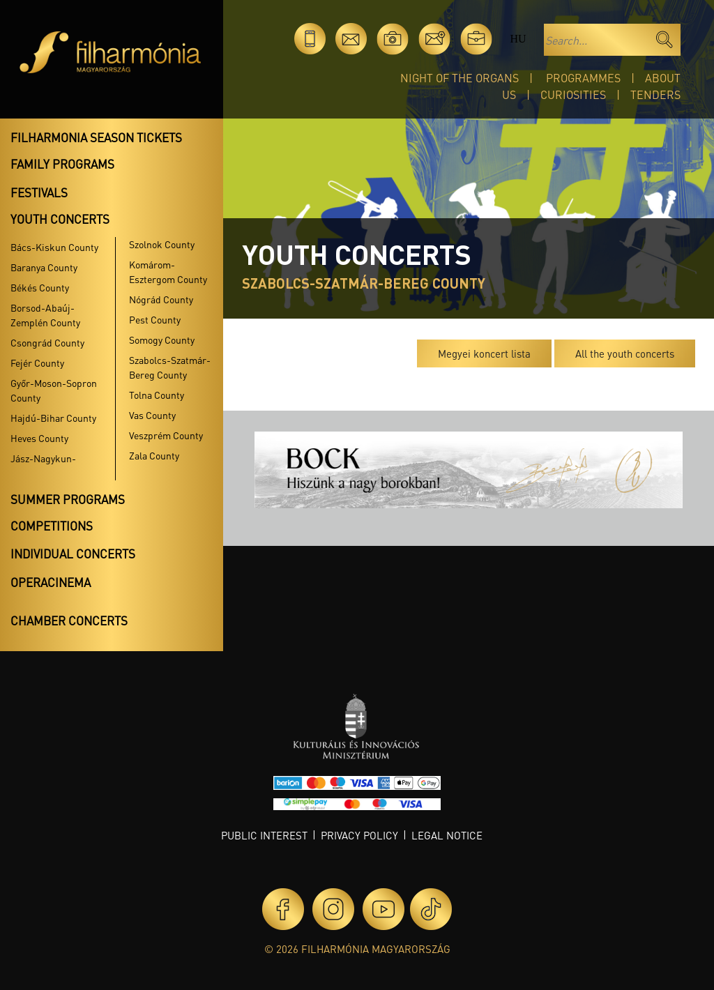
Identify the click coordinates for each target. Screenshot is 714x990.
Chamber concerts (69, 620)
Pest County (155, 319)
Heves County (39, 438)
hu (518, 39)
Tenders (655, 94)
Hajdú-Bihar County (53, 417)
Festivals (39, 192)
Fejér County (37, 362)
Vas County (152, 415)
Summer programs (67, 499)
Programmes (583, 77)
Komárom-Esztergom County (168, 271)
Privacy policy (359, 835)
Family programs (62, 164)
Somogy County (162, 339)
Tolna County (156, 394)
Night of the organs (459, 77)
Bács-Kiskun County (54, 247)
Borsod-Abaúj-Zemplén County (45, 314)
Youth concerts (59, 219)
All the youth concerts (624, 353)
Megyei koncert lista (484, 353)
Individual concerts (72, 553)
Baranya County (43, 267)
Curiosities (573, 94)
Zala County (154, 455)
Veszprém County (166, 435)
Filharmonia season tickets (96, 137)
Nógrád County (161, 299)
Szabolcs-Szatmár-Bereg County (170, 367)
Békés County (39, 287)
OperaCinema (50, 582)
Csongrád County (47, 342)
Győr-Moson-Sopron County (53, 390)
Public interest (264, 835)
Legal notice (447, 835)
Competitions (51, 525)
